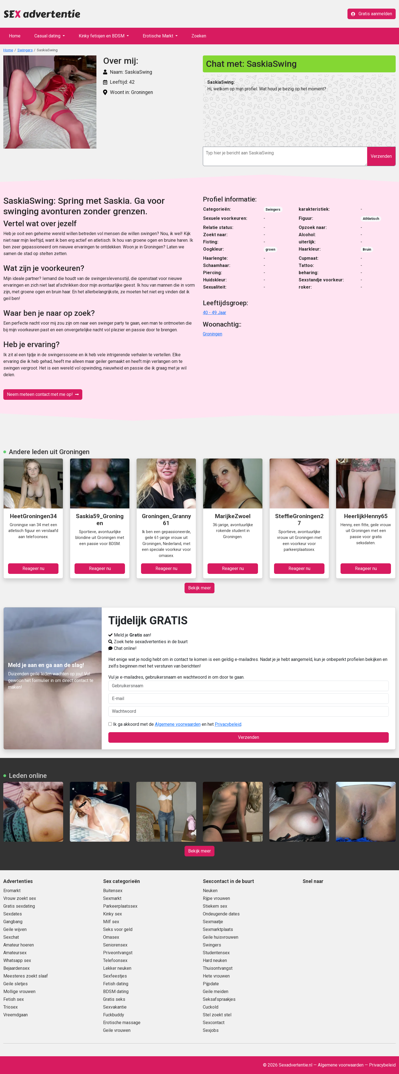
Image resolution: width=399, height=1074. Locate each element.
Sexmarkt (112, 898)
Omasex (111, 937)
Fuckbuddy (113, 1014)
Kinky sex (112, 914)
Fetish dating (115, 983)
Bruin (367, 249)
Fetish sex (13, 999)
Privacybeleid (228, 724)
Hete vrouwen (216, 976)
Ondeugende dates (221, 914)
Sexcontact (213, 1022)
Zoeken (198, 36)
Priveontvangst (117, 952)
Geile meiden (215, 991)
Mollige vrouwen (19, 991)
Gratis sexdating (19, 906)
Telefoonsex (115, 960)
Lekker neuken (117, 968)
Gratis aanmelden (371, 13)
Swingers (25, 50)
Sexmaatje (213, 921)
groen (270, 249)
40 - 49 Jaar (214, 312)
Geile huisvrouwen (220, 937)
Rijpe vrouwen (216, 898)
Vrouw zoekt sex (19, 898)
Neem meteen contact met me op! (43, 394)
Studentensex (216, 952)
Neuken (210, 890)
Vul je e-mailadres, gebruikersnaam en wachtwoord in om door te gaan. (248, 683)
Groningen (212, 334)
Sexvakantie (115, 1007)
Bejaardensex (16, 968)
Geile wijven (15, 929)
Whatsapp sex (17, 960)
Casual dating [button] (48, 36)
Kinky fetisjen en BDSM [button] (102, 36)
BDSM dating (116, 991)
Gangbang (12, 921)
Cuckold (210, 1007)
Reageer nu (33, 568)
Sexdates (12, 914)
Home (15, 36)
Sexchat (11, 937)
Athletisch (371, 219)
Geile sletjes (15, 983)
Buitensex (112, 890)
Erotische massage (121, 1022)
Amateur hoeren (18, 945)
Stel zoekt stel (217, 1014)
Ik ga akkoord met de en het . (175, 724)
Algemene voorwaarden (178, 724)
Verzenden (381, 156)
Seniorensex (115, 945)
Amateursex (15, 952)
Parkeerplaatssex (120, 906)
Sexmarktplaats (218, 929)
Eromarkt (12, 890)
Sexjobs (211, 1030)
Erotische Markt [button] (158, 36)
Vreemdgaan (15, 1014)
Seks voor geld (117, 929)
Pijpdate (211, 983)
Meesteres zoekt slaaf (25, 976)
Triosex (10, 1007)
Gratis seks (114, 999)
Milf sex (111, 921)
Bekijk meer (199, 588)
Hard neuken (215, 960)
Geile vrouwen (117, 1030)
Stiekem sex (215, 906)
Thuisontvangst (217, 968)
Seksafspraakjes (219, 999)
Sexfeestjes (115, 976)
